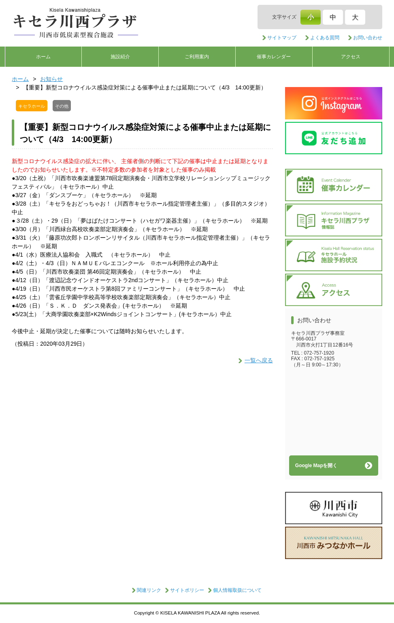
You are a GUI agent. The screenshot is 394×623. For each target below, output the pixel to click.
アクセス (350, 57)
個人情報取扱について (237, 590)
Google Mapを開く (316, 465)
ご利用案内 (197, 57)
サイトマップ (281, 37)
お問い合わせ (367, 37)
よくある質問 (324, 37)
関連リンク (149, 590)
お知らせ (51, 79)
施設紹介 (120, 57)
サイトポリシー (187, 590)
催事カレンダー (274, 57)
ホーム (43, 57)
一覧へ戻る (259, 360)
